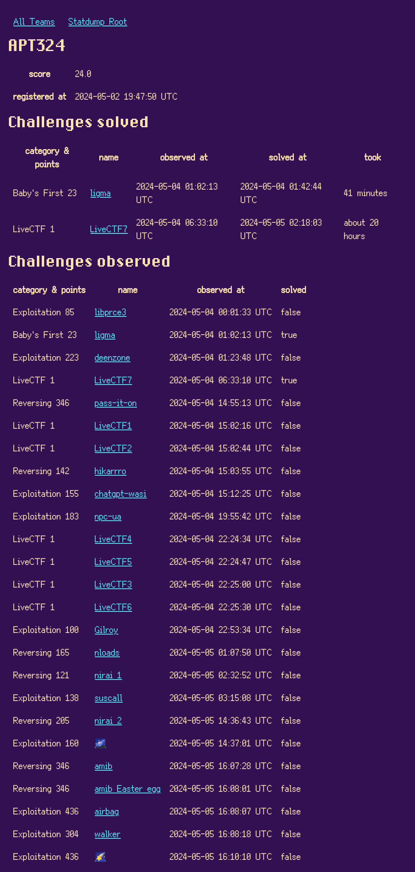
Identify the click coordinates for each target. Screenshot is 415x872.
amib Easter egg (128, 788)
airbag (107, 810)
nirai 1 (108, 674)
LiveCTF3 (113, 583)
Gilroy (106, 629)
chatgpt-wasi (121, 493)
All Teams (34, 21)
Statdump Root (97, 21)
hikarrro (110, 470)
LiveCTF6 (113, 606)
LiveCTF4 (113, 538)
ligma (100, 192)
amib (104, 765)
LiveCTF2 (113, 447)
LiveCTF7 (109, 228)
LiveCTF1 (113, 425)
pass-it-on (116, 402)
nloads (107, 651)
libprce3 (110, 311)
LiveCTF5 (113, 561)
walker (108, 833)
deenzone (112, 356)
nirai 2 (108, 720)
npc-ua (108, 515)
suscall (109, 697)
